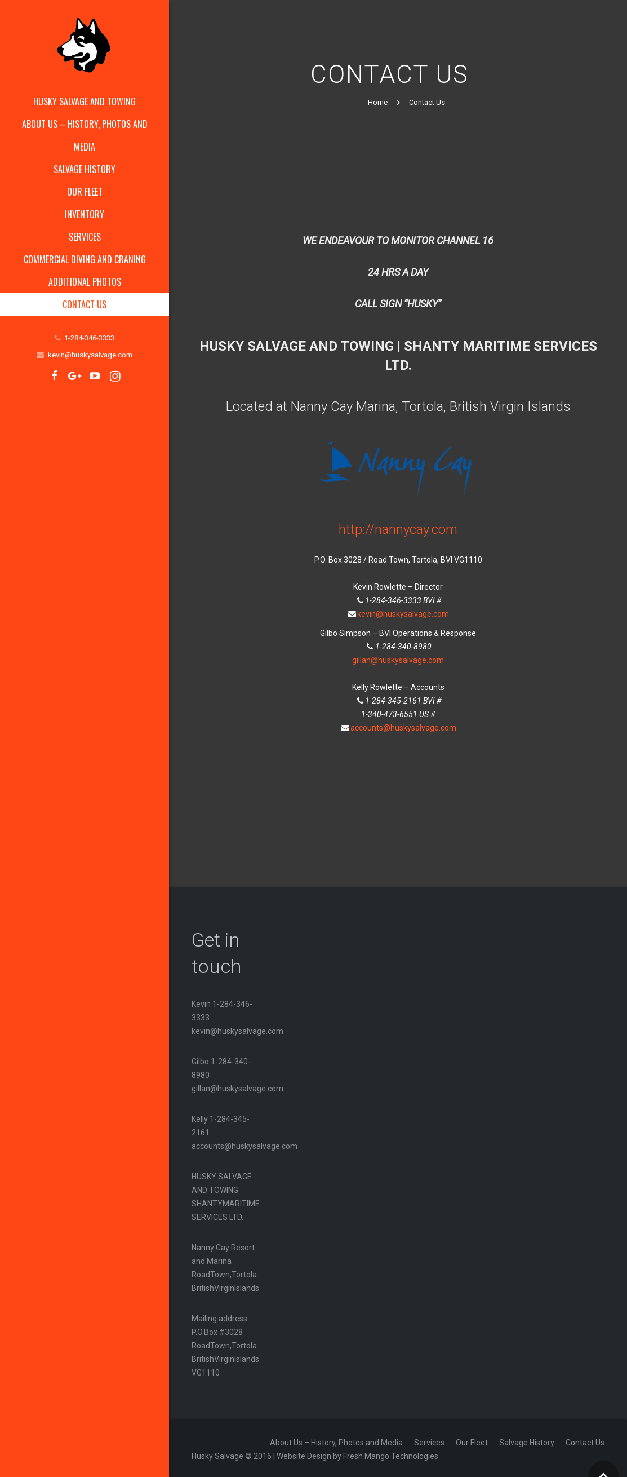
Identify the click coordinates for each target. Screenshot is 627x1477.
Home (378, 99)
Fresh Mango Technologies (390, 1453)
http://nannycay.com (398, 526)
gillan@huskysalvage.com (398, 656)
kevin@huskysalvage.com (90, 355)
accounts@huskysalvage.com (403, 724)
